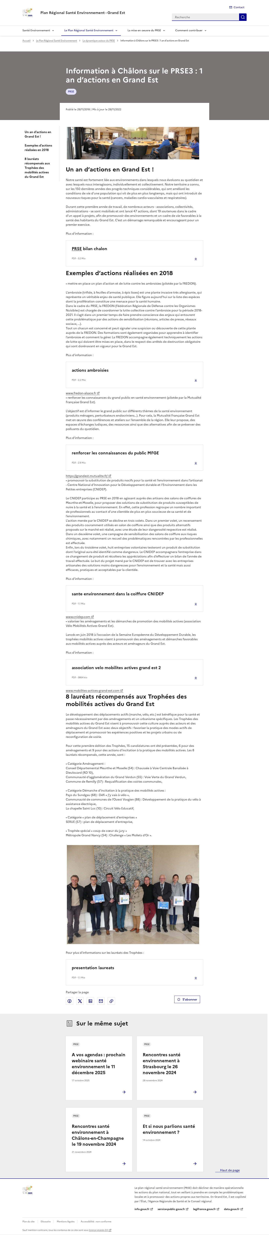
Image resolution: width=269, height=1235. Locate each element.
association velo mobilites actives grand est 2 (116, 668)
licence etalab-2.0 (98, 1230)
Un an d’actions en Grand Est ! (38, 134)
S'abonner (187, 999)
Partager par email (101, 1001)
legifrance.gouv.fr (204, 1209)
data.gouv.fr (231, 1209)
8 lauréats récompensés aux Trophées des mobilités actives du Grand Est (37, 168)
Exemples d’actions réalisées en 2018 (38, 147)
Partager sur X (80, 1001)
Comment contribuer (188, 30)
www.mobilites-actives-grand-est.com (92, 690)
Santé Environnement (36, 30)
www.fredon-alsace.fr (81, 393)
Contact (239, 7)
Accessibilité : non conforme (96, 1221)
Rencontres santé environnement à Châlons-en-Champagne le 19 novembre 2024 (98, 1135)
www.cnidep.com (78, 617)
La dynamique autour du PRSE (99, 40)
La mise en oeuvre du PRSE (144, 30)
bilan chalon (89, 249)
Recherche (243, 17)
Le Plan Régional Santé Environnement (88, 30)
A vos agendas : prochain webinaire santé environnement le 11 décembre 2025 (98, 1063)
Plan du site (28, 1221)
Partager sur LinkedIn (90, 1001)
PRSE (71, 92)
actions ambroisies (90, 370)
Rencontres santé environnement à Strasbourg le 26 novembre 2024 (161, 1063)
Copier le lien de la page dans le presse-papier (111, 1001)
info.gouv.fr (141, 1209)
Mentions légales (66, 1221)
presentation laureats (93, 968)
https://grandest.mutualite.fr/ (87, 476)
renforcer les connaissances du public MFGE (115, 453)
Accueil (26, 40)
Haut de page (229, 1170)
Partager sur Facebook (69, 1001)
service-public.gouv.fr (171, 1209)
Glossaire (46, 1221)
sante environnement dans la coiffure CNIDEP (118, 594)
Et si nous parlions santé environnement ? (169, 1129)
